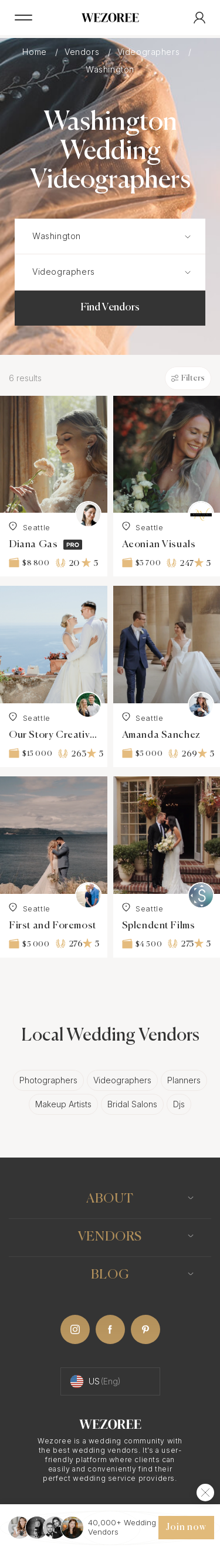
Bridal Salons (132, 1104)
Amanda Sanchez (161, 735)
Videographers (149, 52)
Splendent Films (158, 926)
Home (35, 52)
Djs (179, 1104)
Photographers (48, 1080)
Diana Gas (33, 545)
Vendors (83, 52)
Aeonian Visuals (159, 545)
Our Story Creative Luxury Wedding (54, 735)
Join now (186, 1527)
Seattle (29, 526)
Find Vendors (110, 307)
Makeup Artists (63, 1104)
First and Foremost (52, 926)
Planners (184, 1080)
